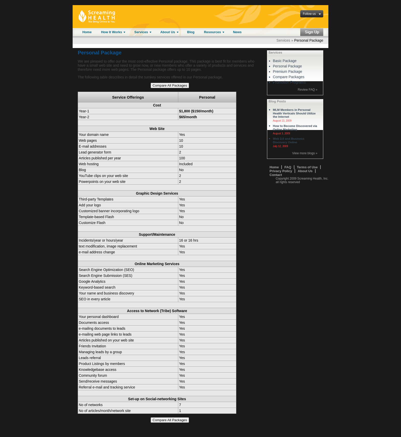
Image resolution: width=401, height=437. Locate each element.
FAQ (287, 167)
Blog (191, 32)
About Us (167, 32)
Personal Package (287, 66)
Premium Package (287, 71)
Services (141, 32)
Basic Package (285, 61)
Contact (276, 175)
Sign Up (311, 32)
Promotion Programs (289, 82)
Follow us (309, 14)
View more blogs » (305, 153)
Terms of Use (307, 167)
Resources (212, 32)
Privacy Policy (281, 171)
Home (87, 32)
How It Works (111, 32)
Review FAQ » (307, 89)
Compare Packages (288, 77)
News (237, 32)
